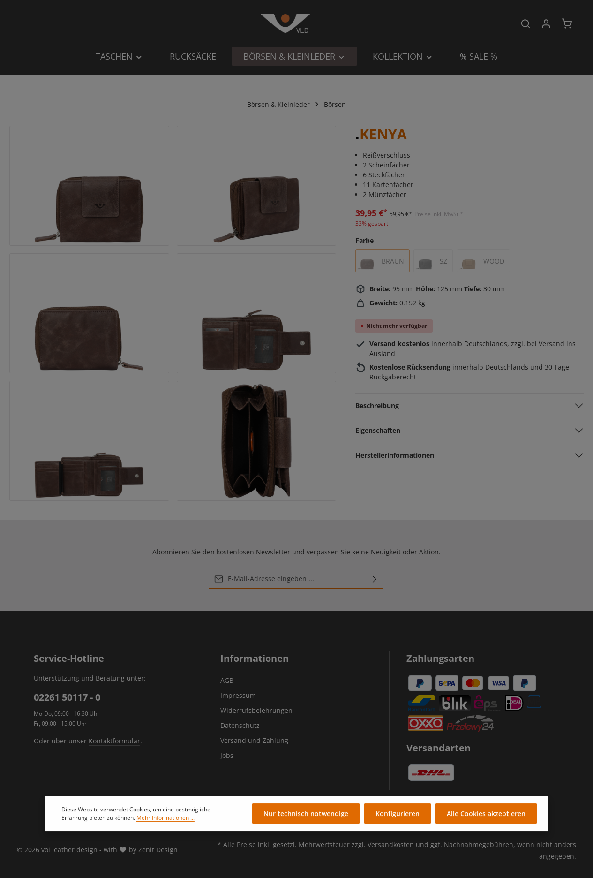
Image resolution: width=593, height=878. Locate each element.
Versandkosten (391, 844)
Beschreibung (377, 405)
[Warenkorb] (566, 23)
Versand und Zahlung (254, 740)
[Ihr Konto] (546, 23)
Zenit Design (158, 849)
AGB (226, 680)
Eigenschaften (377, 430)
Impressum (238, 695)
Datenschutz (240, 725)
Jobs (226, 755)
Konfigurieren (397, 814)
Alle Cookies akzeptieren (486, 814)
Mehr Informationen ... (165, 819)
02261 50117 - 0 (67, 697)
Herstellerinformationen (394, 455)
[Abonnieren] (374, 579)
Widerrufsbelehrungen (256, 710)
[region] (173, 313)
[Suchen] (525, 23)
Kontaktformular (114, 740)
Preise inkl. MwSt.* (438, 214)
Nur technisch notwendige (305, 814)
